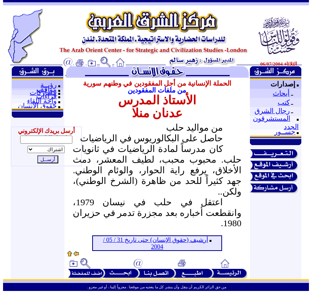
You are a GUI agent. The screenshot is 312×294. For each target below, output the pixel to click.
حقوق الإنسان (37, 106)
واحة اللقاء (42, 101)
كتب (284, 102)
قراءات (46, 96)
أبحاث (281, 93)
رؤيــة (48, 85)
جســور (284, 132)
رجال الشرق (272, 111)
